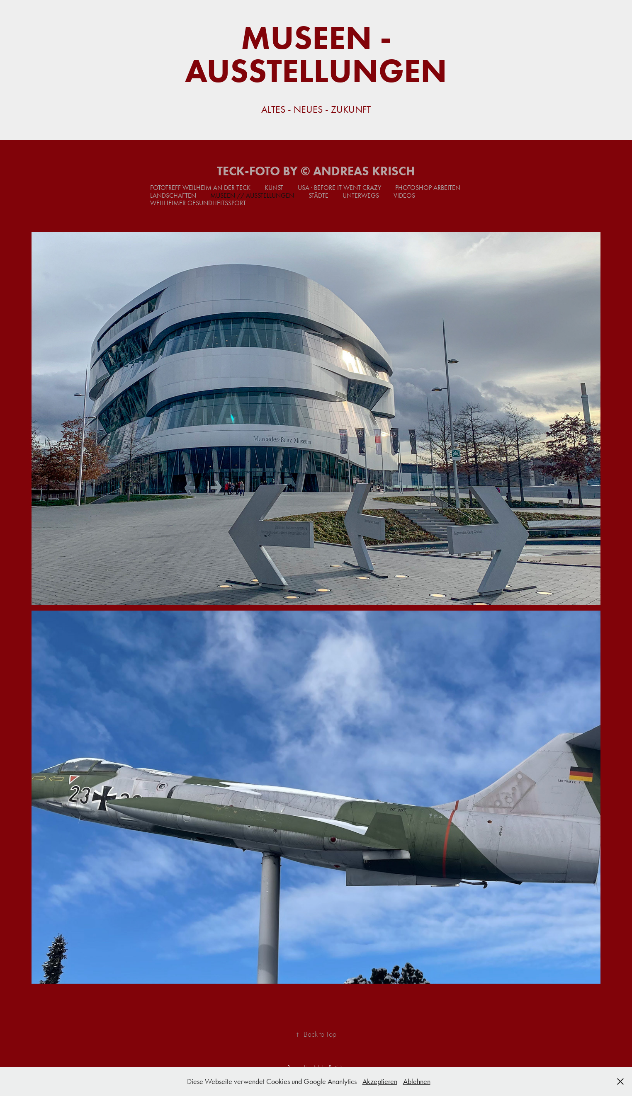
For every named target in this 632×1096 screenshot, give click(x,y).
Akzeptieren (379, 1081)
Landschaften (173, 195)
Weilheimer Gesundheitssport (198, 203)
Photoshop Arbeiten (427, 188)
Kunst (274, 188)
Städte (318, 195)
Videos (404, 195)
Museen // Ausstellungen (252, 195)
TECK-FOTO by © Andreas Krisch (316, 171)
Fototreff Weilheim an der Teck (200, 188)
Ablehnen (416, 1081)
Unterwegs (361, 195)
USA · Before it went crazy (339, 188)
